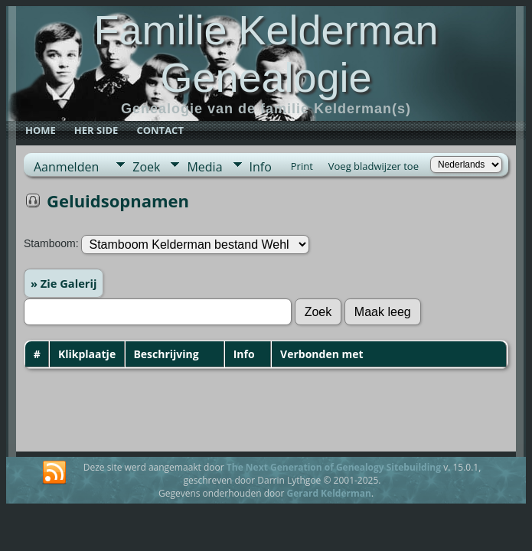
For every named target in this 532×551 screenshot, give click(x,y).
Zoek (146, 166)
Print (302, 166)
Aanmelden (66, 166)
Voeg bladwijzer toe (373, 166)
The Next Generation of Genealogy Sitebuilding (334, 467)
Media (204, 166)
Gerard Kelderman (328, 493)
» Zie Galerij (63, 283)
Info (261, 166)
